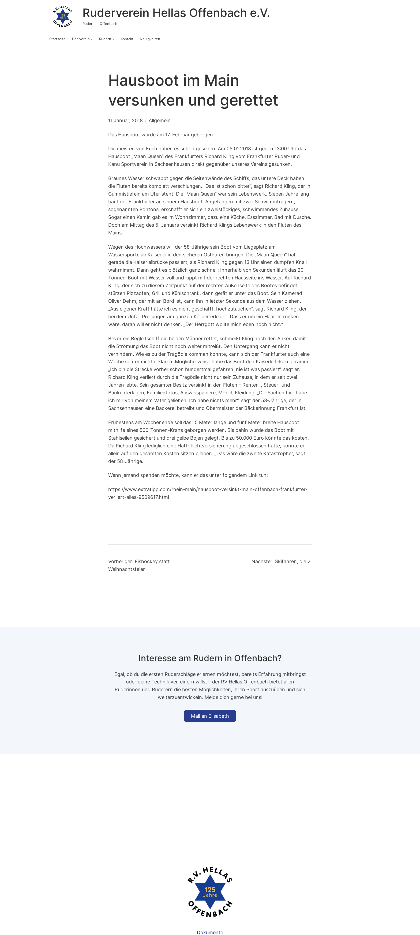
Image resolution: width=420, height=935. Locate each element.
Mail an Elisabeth (210, 716)
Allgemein (160, 120)
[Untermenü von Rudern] (113, 39)
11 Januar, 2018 (125, 120)
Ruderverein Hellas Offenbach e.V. (176, 13)
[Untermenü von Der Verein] (92, 39)
